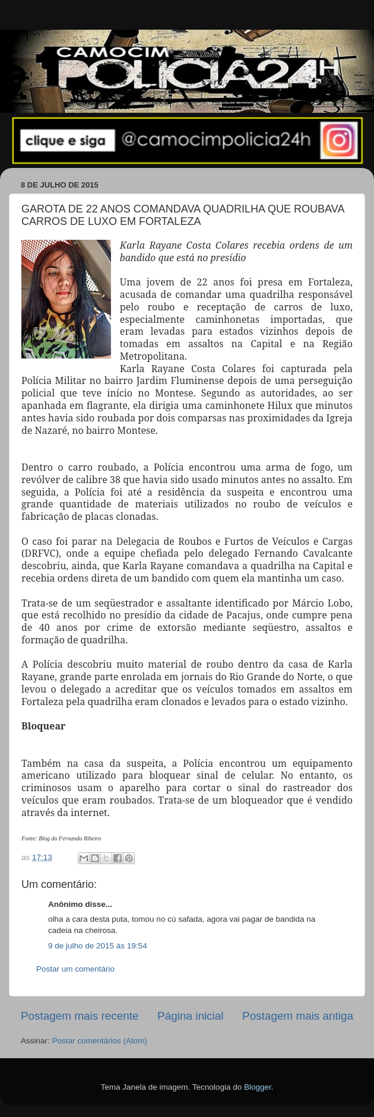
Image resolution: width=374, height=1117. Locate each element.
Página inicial (190, 1016)
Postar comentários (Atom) (100, 1040)
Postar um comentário (75, 968)
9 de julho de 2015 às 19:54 (97, 945)
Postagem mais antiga (297, 1016)
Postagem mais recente (79, 1016)
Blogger (257, 1087)
